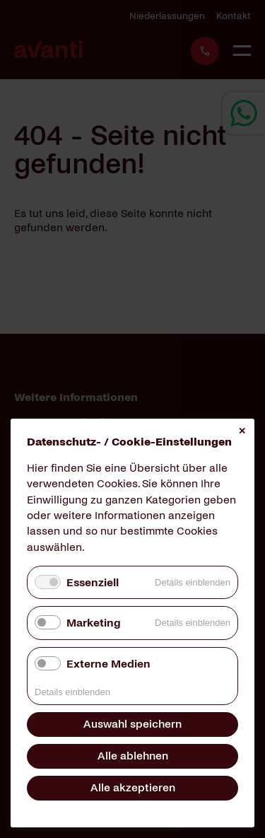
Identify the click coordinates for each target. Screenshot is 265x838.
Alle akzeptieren (132, 787)
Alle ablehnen (133, 756)
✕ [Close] (242, 431)
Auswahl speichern (132, 724)
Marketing (93, 623)
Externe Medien (108, 664)
